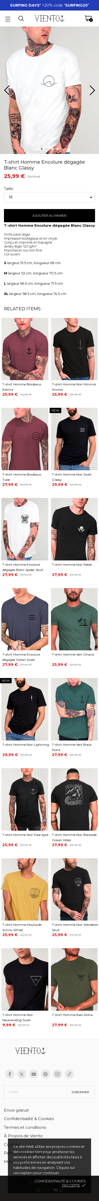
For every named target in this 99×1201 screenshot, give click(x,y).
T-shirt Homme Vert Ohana (73, 654)
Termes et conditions (25, 1127)
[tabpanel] (49, 92)
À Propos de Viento (23, 1135)
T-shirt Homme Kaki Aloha (72, 1015)
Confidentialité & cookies (60, 1181)
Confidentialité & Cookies (29, 1118)
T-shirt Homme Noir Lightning (25, 745)
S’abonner (80, 1092)
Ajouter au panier (49, 215)
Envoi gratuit (16, 1110)
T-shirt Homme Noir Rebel (72, 564)
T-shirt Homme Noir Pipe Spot (25, 835)
